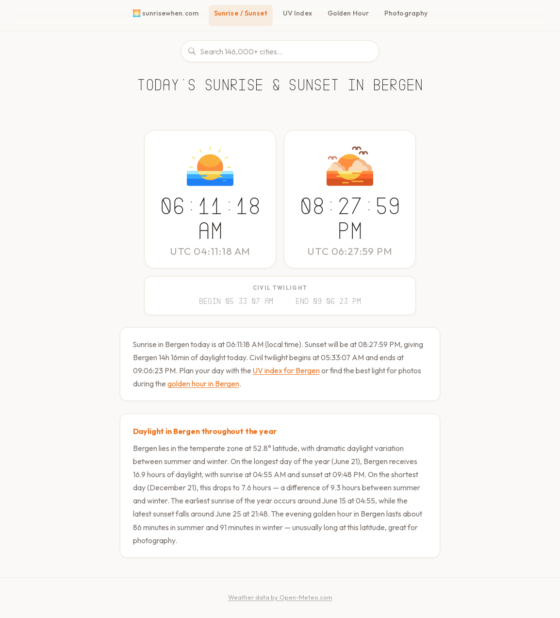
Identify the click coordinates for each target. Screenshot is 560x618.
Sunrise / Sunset (242, 13)
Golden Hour (350, 13)
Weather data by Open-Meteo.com (280, 595)
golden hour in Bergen (230, 382)
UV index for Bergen (298, 369)
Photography (405, 13)
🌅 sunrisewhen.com (167, 13)
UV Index (300, 13)
